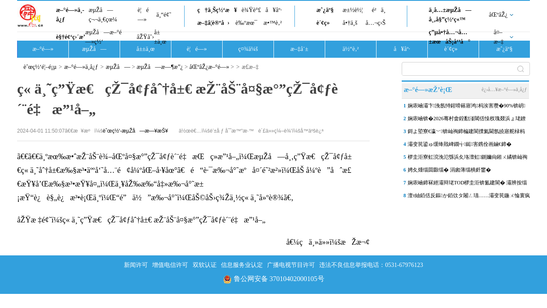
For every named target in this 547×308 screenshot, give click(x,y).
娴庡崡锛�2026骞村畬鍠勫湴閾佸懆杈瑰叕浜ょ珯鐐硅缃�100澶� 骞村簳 (467, 120)
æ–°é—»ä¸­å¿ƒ (70, 15)
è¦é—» (143, 15)
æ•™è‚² (272, 23)
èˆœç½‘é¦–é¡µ (40, 67)
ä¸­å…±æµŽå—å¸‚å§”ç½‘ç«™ (450, 15)
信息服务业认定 (242, 265)
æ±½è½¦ (353, 10)
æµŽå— (94, 49)
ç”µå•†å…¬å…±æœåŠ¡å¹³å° (449, 37)
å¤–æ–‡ (498, 37)
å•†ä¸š (350, 23)
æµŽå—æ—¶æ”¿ (160, 67)
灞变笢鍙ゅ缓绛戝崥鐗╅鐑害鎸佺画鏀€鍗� (460, 144)
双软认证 (205, 265)
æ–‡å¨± (300, 49)
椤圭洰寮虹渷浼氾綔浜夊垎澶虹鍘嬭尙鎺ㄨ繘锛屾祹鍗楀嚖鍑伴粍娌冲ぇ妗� (467, 158)
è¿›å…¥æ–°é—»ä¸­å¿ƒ (504, 89)
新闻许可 (136, 265)
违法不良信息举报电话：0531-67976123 (371, 265)
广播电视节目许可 (291, 265)
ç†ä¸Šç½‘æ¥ (217, 10)
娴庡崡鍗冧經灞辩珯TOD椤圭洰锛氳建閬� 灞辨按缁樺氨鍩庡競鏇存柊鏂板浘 (467, 184)
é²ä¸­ (378, 10)
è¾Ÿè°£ (251, 10)
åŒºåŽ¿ (498, 15)
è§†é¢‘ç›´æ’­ (70, 37)
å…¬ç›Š (375, 23)
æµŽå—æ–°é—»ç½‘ (103, 37)
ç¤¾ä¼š (248, 49)
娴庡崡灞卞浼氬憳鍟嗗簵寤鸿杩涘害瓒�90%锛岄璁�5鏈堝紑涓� (466, 107)
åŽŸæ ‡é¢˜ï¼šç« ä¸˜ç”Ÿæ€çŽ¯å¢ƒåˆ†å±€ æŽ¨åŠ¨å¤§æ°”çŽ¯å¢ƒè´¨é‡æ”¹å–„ (141, 220)
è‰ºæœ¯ (246, 23)
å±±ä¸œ (160, 37)
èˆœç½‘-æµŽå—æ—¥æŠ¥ (135, 131)
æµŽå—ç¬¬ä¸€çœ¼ (102, 15)
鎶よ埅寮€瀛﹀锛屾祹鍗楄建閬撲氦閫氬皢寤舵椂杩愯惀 (466, 133)
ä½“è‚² (350, 49)
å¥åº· (273, 10)
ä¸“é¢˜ (163, 15)
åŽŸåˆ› (145, 37)
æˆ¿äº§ (324, 10)
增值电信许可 (170, 265)
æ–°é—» (42, 49)
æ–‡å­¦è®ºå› (213, 23)
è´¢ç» (325, 23)
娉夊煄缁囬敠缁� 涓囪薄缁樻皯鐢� (449, 170)
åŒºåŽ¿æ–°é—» (209, 67)
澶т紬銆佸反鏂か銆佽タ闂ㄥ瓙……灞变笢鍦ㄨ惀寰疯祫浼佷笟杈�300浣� (469, 197)
